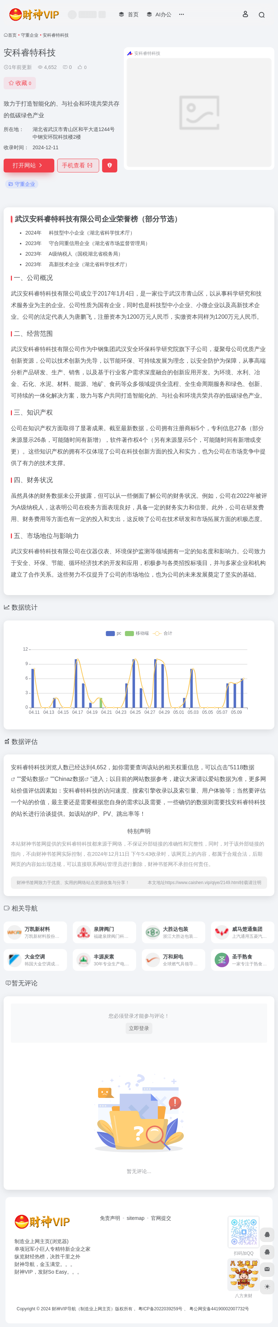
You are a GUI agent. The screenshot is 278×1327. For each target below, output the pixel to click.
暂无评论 (25, 983)
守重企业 (29, 35)
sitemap (135, 1218)
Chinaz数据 (69, 779)
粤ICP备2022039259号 (160, 1308)
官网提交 (161, 1218)
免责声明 (110, 1218)
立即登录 (139, 1028)
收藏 (19, 83)
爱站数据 (32, 779)
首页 (12, 35)
